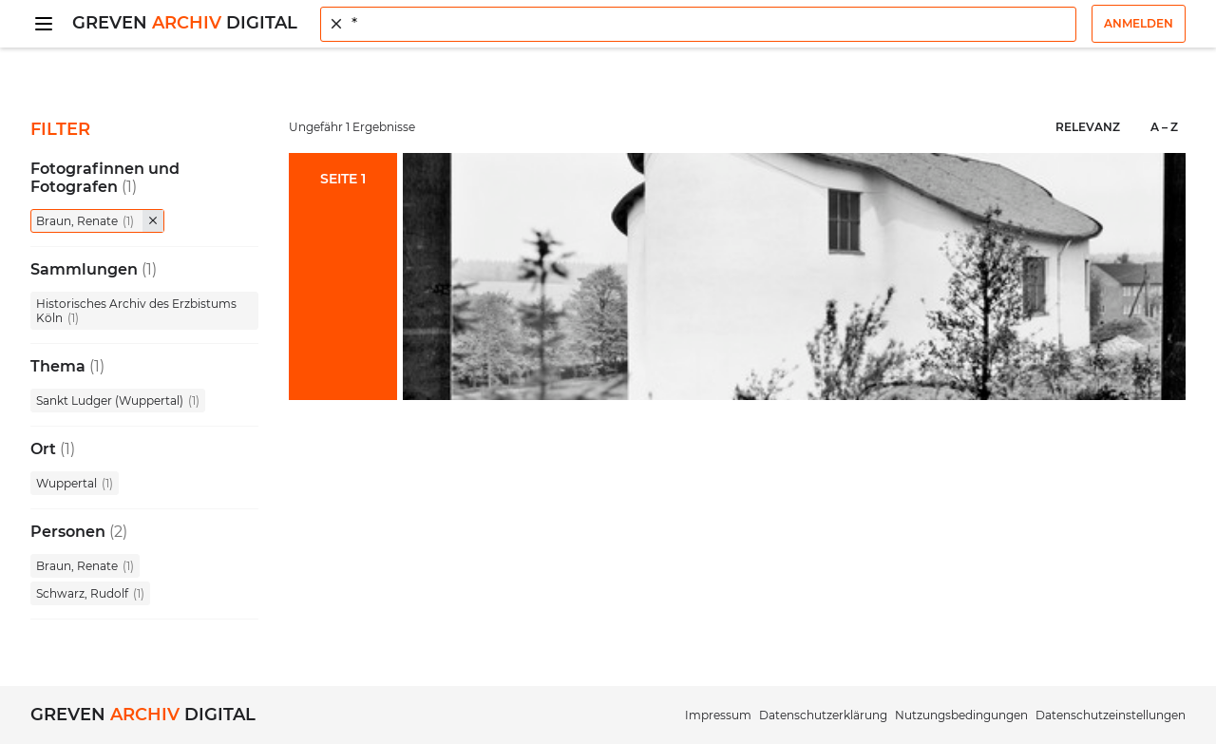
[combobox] (698, 24)
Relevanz (1087, 127)
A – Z (1164, 127)
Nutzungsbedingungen (961, 715)
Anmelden (1138, 23)
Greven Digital (184, 22)
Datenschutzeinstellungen (1111, 715)
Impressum (718, 715)
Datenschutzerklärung (823, 715)
